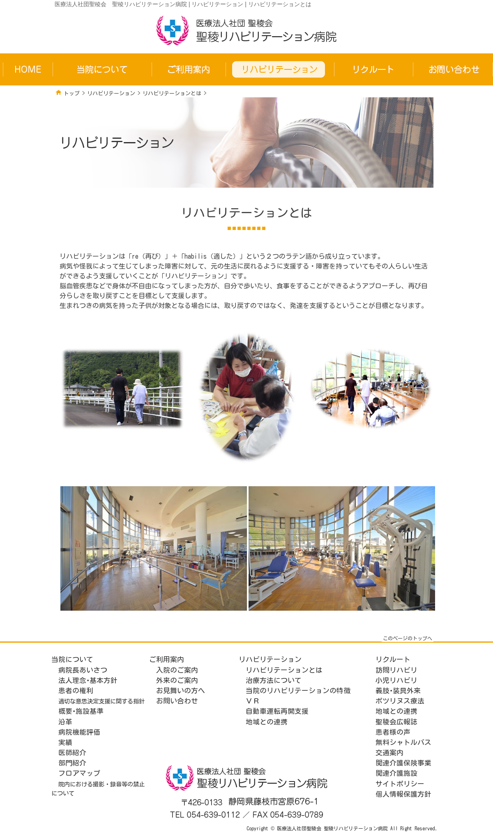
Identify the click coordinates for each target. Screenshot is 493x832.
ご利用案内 (166, 659)
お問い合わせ (177, 700)
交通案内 (389, 752)
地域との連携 (267, 721)
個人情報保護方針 (403, 794)
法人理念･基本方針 (87, 680)
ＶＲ (253, 700)
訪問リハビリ (396, 670)
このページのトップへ (407, 638)
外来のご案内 (177, 680)
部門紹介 (72, 762)
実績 (65, 742)
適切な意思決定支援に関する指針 (101, 701)
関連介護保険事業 (403, 762)
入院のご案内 (177, 670)
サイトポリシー (400, 783)
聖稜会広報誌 (396, 721)
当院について (72, 659)
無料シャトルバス (403, 742)
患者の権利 (75, 690)
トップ (72, 93)
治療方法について (274, 680)
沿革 (65, 721)
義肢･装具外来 (398, 690)
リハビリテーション (111, 93)
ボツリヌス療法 (400, 700)
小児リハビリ (396, 680)
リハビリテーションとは (172, 93)
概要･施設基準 (81, 711)
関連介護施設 (396, 773)
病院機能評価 (79, 732)
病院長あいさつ (82, 670)
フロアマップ (79, 773)
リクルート (393, 659)
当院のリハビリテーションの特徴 (298, 690)
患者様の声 (393, 732)
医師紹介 (72, 752)
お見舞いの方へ (180, 690)
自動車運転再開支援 (277, 711)
